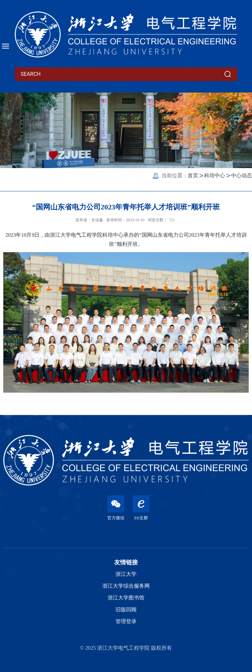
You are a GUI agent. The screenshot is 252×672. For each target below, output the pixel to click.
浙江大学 (126, 574)
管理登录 (126, 621)
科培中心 (214, 175)
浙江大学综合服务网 (126, 586)
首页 (193, 175)
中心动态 (241, 175)
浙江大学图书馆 (126, 597)
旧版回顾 (126, 609)
